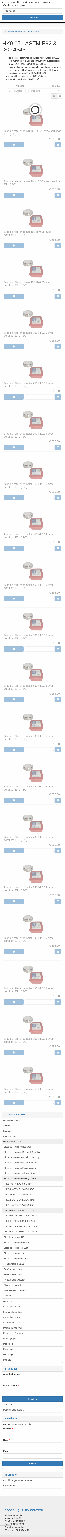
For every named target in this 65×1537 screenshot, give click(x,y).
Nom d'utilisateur (12, 1374)
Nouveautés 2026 (11, 1120)
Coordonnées (9, 1485)
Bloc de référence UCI (14, 1237)
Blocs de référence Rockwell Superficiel (22, 1152)
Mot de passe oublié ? (13, 1410)
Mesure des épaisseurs (14, 1333)
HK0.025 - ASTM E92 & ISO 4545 (21, 1215)
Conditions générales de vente (17, 1480)
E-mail (6, 1451)
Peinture (7, 1360)
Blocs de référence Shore (16, 1253)
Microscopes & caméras (15, 1290)
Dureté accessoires (12, 1141)
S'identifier (32, 1399)
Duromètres (8, 1301)
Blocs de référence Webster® (18, 1242)
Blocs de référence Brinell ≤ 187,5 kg (21, 1157)
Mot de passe (10, 1385)
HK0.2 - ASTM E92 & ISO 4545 (19, 1200)
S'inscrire (7, 1404)
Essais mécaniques (12, 1306)
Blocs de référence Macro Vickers (20, 1168)
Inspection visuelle (12, 1317)
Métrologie (8, 1344)
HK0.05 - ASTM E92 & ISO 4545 (20, 1210)
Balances (7, 1131)
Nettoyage (8, 1354)
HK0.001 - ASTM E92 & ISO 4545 (21, 1231)
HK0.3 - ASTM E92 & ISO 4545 (19, 1194)
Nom (5, 1440)
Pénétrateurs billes (13, 1269)
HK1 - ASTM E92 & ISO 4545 (19, 1184)
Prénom (7, 1429)
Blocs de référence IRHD (16, 1258)
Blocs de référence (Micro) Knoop (20, 1178)
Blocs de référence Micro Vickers (19, 1173)
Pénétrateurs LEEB (13, 1274)
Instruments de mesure (14, 1322)
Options (7, 1295)
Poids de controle (11, 1136)
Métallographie (10, 1338)
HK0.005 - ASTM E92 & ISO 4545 (21, 1226)
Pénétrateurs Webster (14, 1280)
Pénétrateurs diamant (14, 1264)
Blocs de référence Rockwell (17, 1147)
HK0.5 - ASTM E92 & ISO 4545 (19, 1189)
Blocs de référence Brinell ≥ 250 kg (20, 1162)
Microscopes (9, 1349)
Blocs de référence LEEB (16, 1248)
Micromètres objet (12, 1285)
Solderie (7, 1125)
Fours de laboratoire (12, 1312)
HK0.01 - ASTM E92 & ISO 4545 (20, 1221)
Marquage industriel (12, 1328)
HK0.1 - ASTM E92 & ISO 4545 (19, 1205)
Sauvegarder (32, 17)
